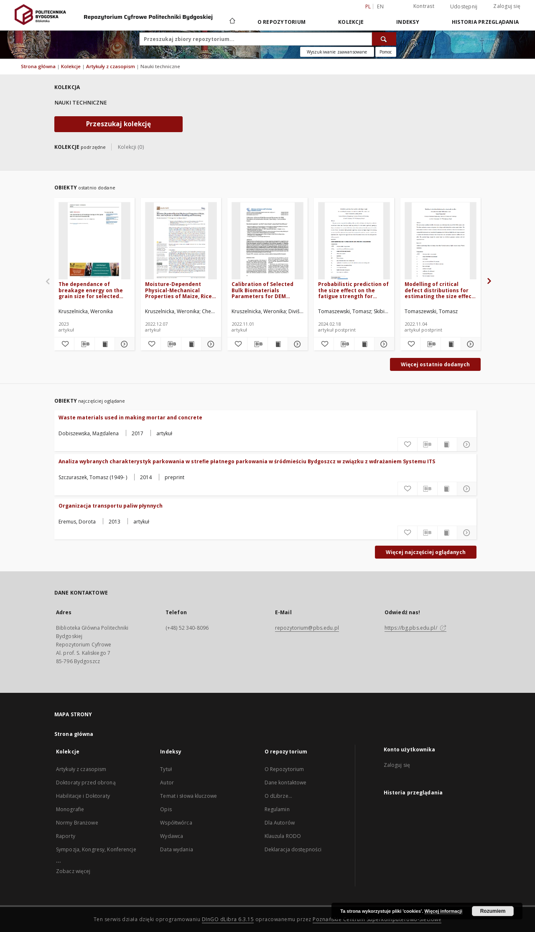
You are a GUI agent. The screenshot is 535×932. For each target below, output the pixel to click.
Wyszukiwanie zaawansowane (337, 52)
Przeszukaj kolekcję (118, 124)
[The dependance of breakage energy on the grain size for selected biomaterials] (94, 241)
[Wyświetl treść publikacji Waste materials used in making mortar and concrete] (447, 444)
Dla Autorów (280, 822)
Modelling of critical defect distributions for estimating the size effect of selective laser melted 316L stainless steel (439, 290)
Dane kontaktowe (286, 782)
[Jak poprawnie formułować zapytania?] (385, 52)
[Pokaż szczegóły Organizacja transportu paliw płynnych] (466, 532)
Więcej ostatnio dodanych (435, 364)
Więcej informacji (443, 911)
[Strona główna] (231, 22)
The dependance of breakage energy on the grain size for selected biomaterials (91, 290)
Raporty (65, 836)
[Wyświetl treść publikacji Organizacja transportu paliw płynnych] (447, 532)
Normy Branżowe (77, 822)
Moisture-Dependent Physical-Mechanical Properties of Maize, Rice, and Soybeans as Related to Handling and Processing (179, 290)
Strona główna (38, 66)
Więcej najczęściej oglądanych (426, 552)
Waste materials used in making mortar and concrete (130, 417)
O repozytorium (281, 22)
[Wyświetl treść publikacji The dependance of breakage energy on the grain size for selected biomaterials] (105, 344)
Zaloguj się (506, 6)
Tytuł (166, 769)
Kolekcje (351, 22)
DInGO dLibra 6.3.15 (228, 919)
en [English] (380, 6)
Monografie (70, 809)
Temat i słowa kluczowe (188, 795)
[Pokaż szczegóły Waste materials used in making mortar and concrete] (466, 444)
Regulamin (277, 809)
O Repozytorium (284, 769)
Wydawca (171, 836)
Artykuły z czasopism (111, 66)
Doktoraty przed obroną (86, 782)
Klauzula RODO (283, 836)
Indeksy (407, 22)
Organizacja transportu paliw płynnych (111, 506)
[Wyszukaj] (384, 39)
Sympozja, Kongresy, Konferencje (96, 849)
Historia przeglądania (485, 22)
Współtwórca (176, 822)
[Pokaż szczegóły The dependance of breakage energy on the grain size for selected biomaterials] (123, 344)
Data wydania (176, 849)
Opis (165, 809)
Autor (167, 782)
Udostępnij (464, 6)
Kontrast (423, 6)
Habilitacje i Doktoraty (83, 795)
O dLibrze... (278, 795)
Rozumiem (493, 911)
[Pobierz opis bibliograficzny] (84, 344)
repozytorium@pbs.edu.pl (307, 627)
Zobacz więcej (73, 871)
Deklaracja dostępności (293, 849)
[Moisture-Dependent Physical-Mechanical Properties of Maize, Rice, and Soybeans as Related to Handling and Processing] (181, 241)
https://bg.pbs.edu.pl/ (415, 627)
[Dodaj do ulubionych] (64, 344)
